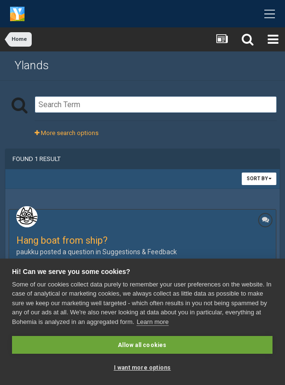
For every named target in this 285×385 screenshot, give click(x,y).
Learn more (152, 321)
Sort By (259, 178)
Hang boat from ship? (62, 240)
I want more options (142, 367)
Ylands (31, 65)
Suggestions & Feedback (139, 252)
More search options (67, 133)
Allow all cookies (142, 345)
